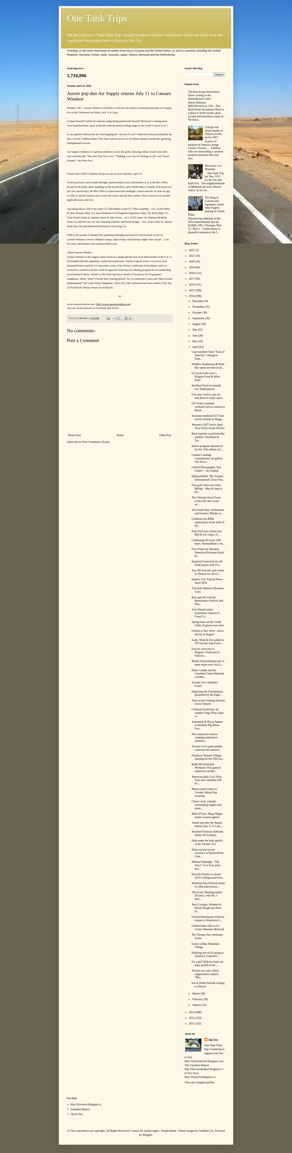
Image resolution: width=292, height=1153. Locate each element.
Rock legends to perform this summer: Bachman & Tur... (208, 437)
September (198, 318)
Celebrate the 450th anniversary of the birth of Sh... (208, 522)
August (196, 324)
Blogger (147, 1134)
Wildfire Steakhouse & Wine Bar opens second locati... (208, 366)
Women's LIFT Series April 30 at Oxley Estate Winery (208, 426)
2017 (192, 278)
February (197, 999)
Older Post (165, 435)
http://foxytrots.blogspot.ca (86, 1104)
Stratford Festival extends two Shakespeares (206, 387)
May (195, 341)
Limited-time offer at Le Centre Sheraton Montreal (208, 927)
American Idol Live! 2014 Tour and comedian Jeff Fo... (206, 780)
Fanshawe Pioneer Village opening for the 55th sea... (208, 757)
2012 (192, 1017)
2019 (192, 267)
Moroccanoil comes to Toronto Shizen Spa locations (204, 792)
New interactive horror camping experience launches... (205, 738)
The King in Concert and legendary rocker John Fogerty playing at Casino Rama (206, 206)
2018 (192, 273)
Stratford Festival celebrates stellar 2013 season (207, 833)
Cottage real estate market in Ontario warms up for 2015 (214, 132)
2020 (192, 261)
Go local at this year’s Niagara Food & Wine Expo (206, 377)
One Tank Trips (97, 18)
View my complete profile (199, 1082)
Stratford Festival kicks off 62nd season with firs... (207, 563)
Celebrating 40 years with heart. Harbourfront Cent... (208, 542)
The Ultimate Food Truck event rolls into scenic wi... (206, 501)
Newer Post (74, 435)
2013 (192, 1012)
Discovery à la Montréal (213, 167)
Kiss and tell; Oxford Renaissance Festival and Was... (207, 601)
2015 (192, 290)
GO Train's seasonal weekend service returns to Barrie (208, 407)
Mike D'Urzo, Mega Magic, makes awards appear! (207, 815)
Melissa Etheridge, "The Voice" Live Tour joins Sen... (206, 865)
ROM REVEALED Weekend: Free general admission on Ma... (206, 768)
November (198, 306)
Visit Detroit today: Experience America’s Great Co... (206, 613)
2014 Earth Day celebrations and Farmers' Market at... (208, 511)
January (197, 1004)
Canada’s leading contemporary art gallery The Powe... (207, 458)
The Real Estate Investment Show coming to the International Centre (203, 95)
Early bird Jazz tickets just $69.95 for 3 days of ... (207, 533)
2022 (192, 250)
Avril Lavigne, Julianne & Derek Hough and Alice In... (207, 908)
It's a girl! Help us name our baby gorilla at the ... (207, 963)
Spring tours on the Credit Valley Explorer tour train (208, 623)
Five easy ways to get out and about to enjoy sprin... (208, 396)
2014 (192, 296)
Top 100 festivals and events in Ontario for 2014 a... (208, 572)
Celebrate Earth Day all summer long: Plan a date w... (207, 713)
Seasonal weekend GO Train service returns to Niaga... (208, 417)
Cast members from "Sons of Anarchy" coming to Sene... (208, 355)
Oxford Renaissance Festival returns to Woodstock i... (208, 918)
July (195, 329)
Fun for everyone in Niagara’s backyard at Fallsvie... (205, 652)
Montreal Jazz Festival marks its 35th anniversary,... (208, 885)
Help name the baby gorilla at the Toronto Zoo (207, 842)
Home (120, 435)
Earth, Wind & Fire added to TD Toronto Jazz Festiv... (208, 642)
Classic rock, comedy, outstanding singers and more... (206, 805)
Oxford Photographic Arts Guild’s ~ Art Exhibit (206, 469)
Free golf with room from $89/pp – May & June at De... (207, 489)
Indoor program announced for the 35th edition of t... (207, 447)
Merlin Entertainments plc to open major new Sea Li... (208, 663)
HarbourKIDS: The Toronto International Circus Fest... (208, 478)
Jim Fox (213, 1039)
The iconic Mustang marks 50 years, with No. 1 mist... (207, 896)
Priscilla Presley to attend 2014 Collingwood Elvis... (208, 876)
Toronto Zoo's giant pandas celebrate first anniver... (207, 748)
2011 (192, 1023)
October (197, 312)
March (196, 993)
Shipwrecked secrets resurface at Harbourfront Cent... (207, 853)
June (195, 335)
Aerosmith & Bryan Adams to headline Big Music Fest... (207, 725)
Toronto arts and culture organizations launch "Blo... (205, 974)
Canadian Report (80, 1109)
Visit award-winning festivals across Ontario (208, 702)
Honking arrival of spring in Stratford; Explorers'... (207, 954)
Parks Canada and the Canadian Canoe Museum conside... (208, 674)
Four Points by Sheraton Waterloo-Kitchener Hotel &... (208, 553)
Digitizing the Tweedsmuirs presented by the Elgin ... (207, 693)
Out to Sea (77, 1114)
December (198, 301)
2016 (192, 284)
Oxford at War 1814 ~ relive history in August (208, 632)
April (195, 346)
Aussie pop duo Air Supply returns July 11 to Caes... (207, 824)
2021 (192, 255)
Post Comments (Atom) (96, 441)
